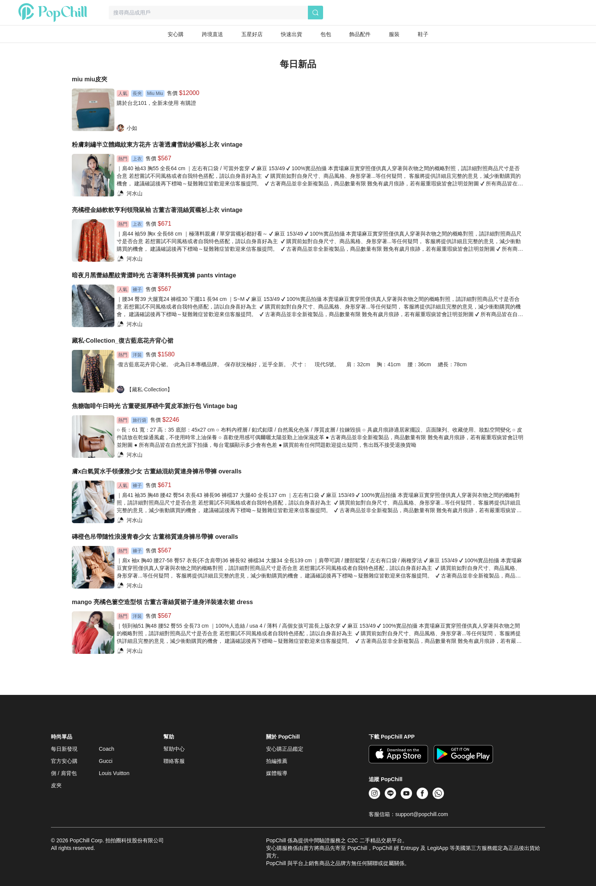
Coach (106, 749)
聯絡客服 (174, 761)
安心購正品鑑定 (284, 749)
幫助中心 (174, 749)
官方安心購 (64, 761)
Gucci (106, 761)
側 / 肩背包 (64, 773)
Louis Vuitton (114, 773)
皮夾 (56, 785)
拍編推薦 (276, 761)
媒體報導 (276, 773)
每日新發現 (64, 749)
